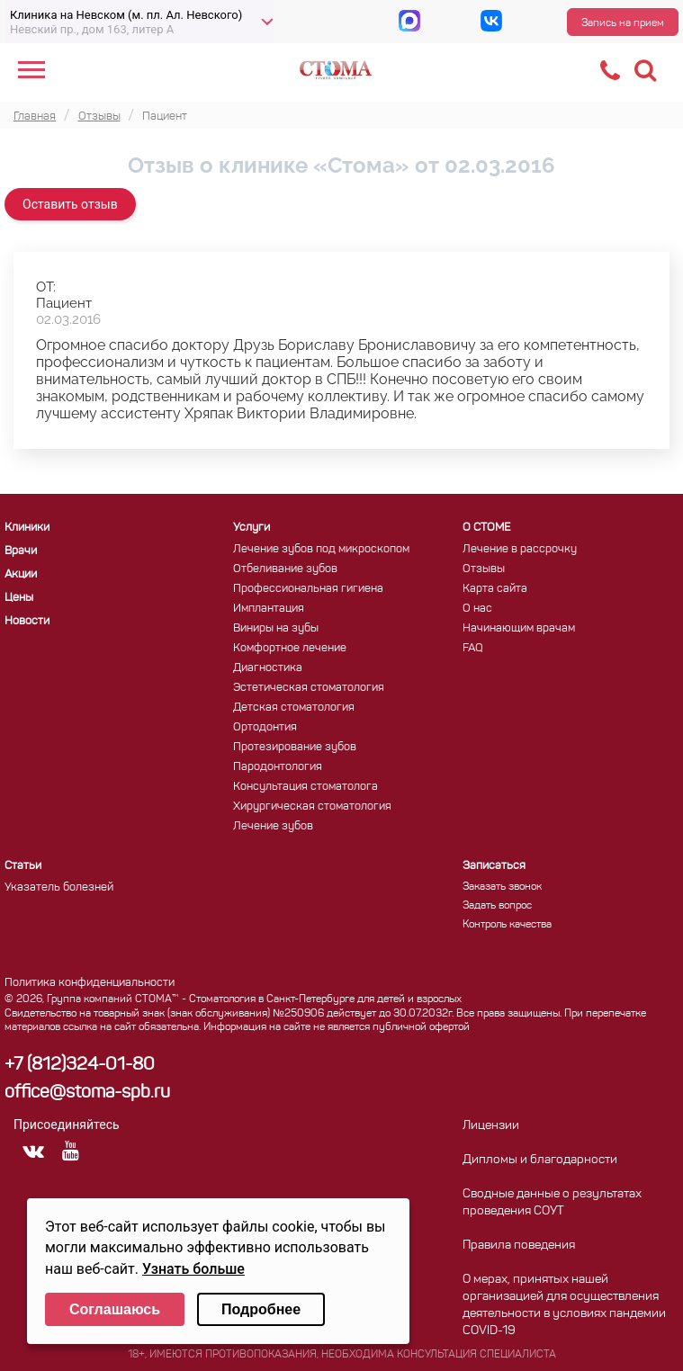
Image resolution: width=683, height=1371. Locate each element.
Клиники (26, 527)
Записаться (494, 866)
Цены (18, 598)
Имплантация (268, 608)
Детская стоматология (294, 707)
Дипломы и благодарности (540, 1160)
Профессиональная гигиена (308, 589)
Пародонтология (277, 767)
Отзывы (484, 569)
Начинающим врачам (519, 628)
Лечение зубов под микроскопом (321, 549)
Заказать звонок (502, 887)
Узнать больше (193, 1268)
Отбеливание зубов (285, 569)
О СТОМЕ (486, 527)
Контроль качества (507, 924)
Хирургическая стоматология (312, 806)
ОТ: (46, 287)
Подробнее (261, 1309)
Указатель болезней (58, 887)
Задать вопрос (497, 906)
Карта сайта (495, 589)
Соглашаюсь (114, 1309)
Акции (20, 574)
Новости (26, 621)
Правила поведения (519, 1245)
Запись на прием (622, 23)
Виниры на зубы (276, 628)
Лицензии (491, 1126)
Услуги (251, 527)
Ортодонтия (265, 727)
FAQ (473, 648)
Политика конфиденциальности (89, 983)
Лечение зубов (273, 826)
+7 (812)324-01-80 (79, 1065)
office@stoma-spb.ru (87, 1093)
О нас (477, 608)
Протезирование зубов (294, 747)
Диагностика (267, 668)
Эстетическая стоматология (308, 688)
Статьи (22, 866)
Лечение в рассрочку (520, 549)
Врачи (20, 551)
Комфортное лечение (289, 648)
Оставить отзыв (70, 204)
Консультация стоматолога (305, 787)
